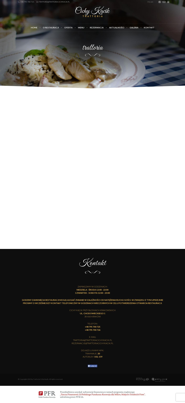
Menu (81, 27)
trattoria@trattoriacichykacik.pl (54, 2)
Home (34, 27)
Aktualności (116, 27)
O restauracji (51, 27)
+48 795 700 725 (27, 2)
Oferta (68, 27)
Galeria (134, 27)
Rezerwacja (97, 27)
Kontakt (149, 27)
